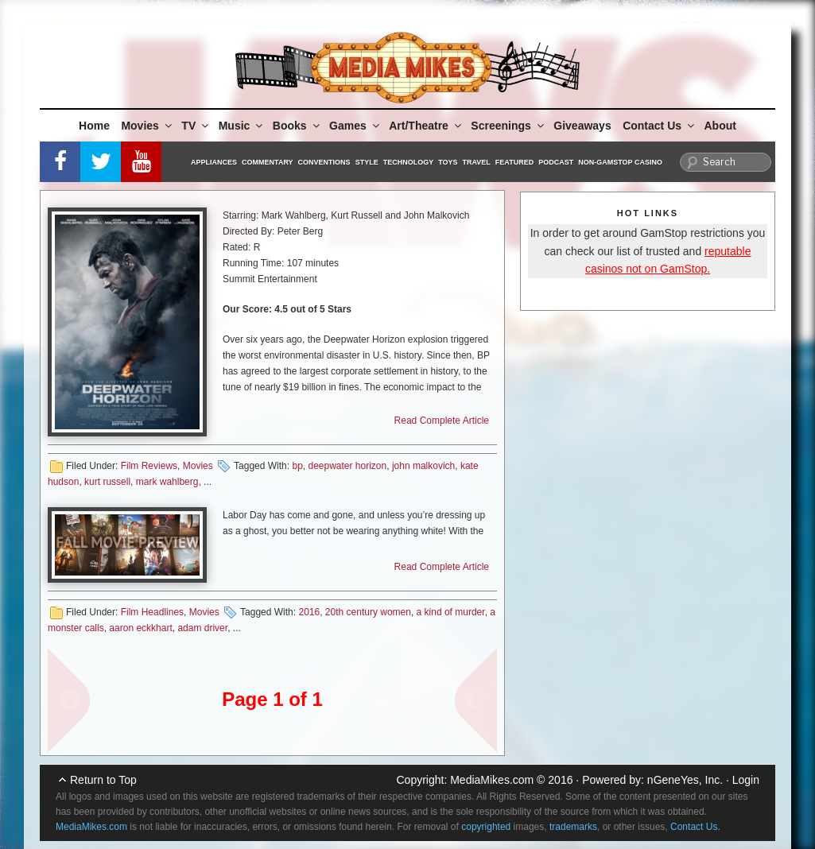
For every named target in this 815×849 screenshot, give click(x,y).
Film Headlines (152, 612)
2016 (309, 612)
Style (366, 162)
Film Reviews (149, 465)
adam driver (202, 628)
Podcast (555, 162)
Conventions (324, 162)
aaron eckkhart (140, 628)
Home (94, 125)
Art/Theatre (426, 125)
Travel (477, 162)
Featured (514, 162)
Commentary (267, 162)
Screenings (508, 125)
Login (745, 779)
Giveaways (582, 125)
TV (196, 125)
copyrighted (485, 826)
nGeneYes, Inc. (685, 779)
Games (355, 125)
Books (297, 125)
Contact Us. (695, 826)
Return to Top (103, 779)
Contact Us (660, 125)
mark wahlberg (167, 481)
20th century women (368, 612)
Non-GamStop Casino (620, 162)
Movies (147, 125)
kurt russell (107, 481)
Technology (408, 162)
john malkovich (423, 465)
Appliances (214, 162)
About (720, 125)
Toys (447, 162)
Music (242, 125)
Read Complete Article (441, 420)
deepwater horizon (347, 465)
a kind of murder (451, 612)
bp (297, 465)
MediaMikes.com (492, 779)
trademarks (573, 826)
